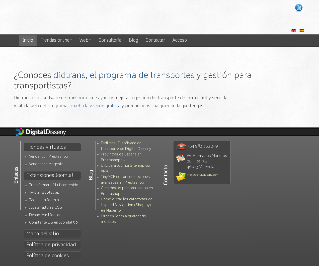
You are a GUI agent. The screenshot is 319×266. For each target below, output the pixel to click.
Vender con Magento (46, 164)
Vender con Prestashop (48, 157)
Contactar (155, 40)
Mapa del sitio (42, 234)
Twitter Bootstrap (44, 193)
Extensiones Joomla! (49, 175)
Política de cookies (47, 256)
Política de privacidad (51, 245)
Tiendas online (56, 40)
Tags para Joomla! (44, 200)
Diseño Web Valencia (45, 132)
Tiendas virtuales (46, 147)
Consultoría (109, 40)
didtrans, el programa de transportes (123, 75)
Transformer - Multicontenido (53, 185)
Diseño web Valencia (59, 17)
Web (85, 40)
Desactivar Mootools (47, 215)
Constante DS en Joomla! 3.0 (53, 223)
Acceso (179, 40)
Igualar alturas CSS (45, 208)
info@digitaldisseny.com (203, 174)
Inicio (27, 40)
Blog (133, 40)
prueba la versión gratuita (95, 106)
